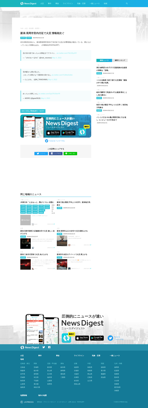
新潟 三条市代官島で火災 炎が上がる (34, 254)
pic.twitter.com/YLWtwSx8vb (62, 75)
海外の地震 (42, 395)
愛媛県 (103, 374)
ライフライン (68, 3)
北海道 (23, 206)
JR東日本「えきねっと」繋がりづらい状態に (37, 202)
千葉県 (29, 210)
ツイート (41, 153)
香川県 (103, 370)
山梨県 (29, 212)
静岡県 (41, 212)
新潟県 (31, 28)
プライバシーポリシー (49, 402)
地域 (105, 3)
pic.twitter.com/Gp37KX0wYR (49, 94)
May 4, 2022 (56, 58)
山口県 (89, 381)
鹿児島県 (117, 387)
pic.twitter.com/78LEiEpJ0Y (67, 53)
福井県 (49, 377)
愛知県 (63, 374)
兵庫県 (76, 377)
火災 (42, 3)
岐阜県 (99, 98)
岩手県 (35, 206)
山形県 (23, 208)
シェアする (56, 153)
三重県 (63, 377)
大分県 (116, 381)
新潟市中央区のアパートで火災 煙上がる (72, 254)
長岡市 (37, 28)
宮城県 (41, 206)
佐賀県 (116, 370)
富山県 (49, 370)
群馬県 (47, 208)
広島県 (89, 377)
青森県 (29, 206)
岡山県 (89, 374)
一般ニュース (95, 3)
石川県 (49, 374)
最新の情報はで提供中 (32, 111)
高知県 (103, 377)
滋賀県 (76, 367)
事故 (57, 3)
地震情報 (23, 395)
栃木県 (41, 208)
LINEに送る (70, 153)
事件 (49, 3)
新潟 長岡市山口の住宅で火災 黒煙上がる (72, 231)
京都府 (76, 370)
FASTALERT (80, 402)
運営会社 (39, 402)
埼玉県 (23, 210)
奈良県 (76, 381)
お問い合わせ (72, 402)
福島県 (29, 208)
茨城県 (35, 208)
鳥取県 (89, 367)
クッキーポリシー (62, 402)
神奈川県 (41, 210)
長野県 (35, 212)
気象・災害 (81, 3)
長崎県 (116, 374)
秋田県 (47, 206)
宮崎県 (116, 384)
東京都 (35, 210)
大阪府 (76, 374)
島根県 (89, 370)
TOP (21, 28)
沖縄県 (116, 390)
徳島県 (103, 367)
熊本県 (116, 377)
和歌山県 (77, 384)
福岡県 (116, 367)
